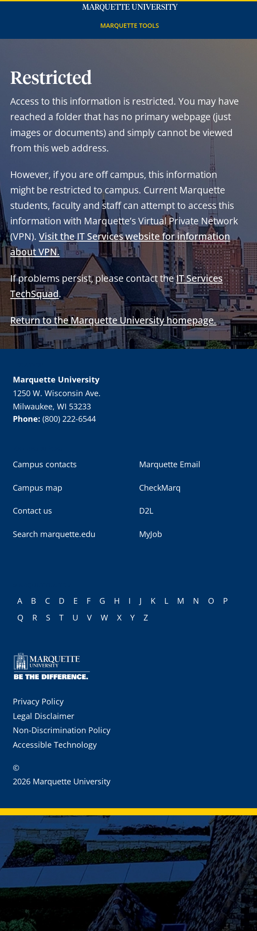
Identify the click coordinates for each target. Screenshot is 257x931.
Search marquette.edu (54, 534)
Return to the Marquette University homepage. (113, 320)
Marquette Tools (129, 25)
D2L (146, 510)
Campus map (37, 487)
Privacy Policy (38, 701)
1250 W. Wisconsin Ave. (57, 393)
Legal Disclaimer (43, 716)
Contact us (32, 510)
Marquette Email (169, 464)
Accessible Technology (55, 744)
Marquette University (130, 7)
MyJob (150, 534)
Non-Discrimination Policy (61, 730)
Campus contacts (45, 464)
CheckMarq (160, 487)
